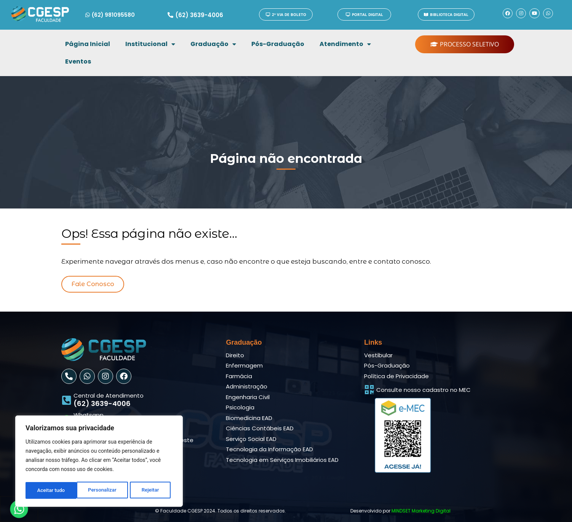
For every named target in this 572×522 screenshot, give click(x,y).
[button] (92, 284)
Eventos (78, 61)
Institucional (150, 44)
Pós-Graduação (277, 44)
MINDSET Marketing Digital (421, 511)
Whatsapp (88, 415)
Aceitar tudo (147, 490)
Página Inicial (87, 44)
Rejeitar (99, 490)
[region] (99, 462)
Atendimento (345, 44)
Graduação (213, 44)
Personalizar (51, 490)
